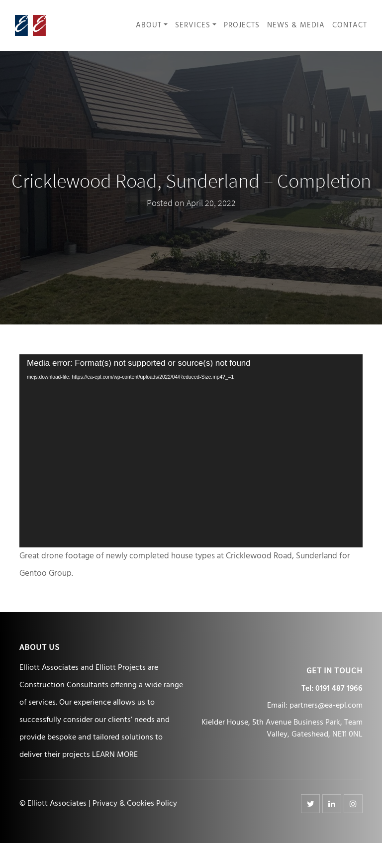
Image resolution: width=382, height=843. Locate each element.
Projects (242, 25)
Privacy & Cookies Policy (135, 803)
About (149, 25)
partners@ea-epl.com (326, 705)
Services (192, 25)
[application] (191, 450)
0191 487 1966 (339, 688)
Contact (349, 25)
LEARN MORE (115, 754)
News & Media (296, 25)
